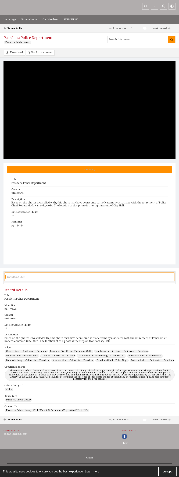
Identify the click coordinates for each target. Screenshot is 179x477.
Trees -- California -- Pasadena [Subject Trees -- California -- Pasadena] (58, 356)
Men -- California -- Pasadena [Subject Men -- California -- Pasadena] (22, 356)
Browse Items (29, 19)
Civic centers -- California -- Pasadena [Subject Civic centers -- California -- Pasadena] (26, 351)
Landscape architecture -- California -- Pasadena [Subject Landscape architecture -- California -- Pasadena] (121, 351)
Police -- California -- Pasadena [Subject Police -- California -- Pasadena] (145, 356)
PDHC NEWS (71, 19)
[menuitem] (89, 458)
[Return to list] (26, 28)
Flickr (125, 443)
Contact (89, 458)
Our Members (50, 19)
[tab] (89, 169)
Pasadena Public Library (18, 42)
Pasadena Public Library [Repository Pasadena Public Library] (18, 400)
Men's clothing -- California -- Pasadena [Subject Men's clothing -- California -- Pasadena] (27, 360)
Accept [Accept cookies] (167, 471)
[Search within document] (171, 39)
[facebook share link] (124, 436)
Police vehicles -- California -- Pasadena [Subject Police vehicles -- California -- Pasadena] (152, 360)
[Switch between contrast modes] (172, 6)
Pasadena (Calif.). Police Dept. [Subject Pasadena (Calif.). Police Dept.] (112, 360)
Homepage (9, 19)
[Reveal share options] (154, 6)
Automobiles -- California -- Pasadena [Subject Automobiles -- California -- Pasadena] (73, 360)
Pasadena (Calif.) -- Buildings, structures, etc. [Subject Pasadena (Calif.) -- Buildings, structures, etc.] (101, 356)
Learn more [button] (92, 471)
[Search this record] (138, 39)
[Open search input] (145, 6)
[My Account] (163, 6)
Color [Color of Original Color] (9, 389)
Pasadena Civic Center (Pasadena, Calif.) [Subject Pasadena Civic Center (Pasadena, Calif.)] (71, 351)
